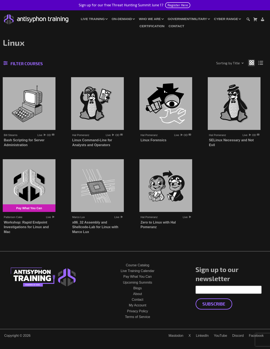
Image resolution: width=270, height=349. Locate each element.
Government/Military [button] (187, 19)
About (137, 294)
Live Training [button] (93, 19)
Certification (151, 26)
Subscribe (213, 303)
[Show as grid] (251, 62)
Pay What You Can (137, 276)
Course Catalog (137, 265)
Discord (238, 335)
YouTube (220, 335)
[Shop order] (220, 63)
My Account (137, 305)
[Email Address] (229, 290)
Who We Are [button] (150, 19)
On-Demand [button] (122, 19)
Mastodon (176, 335)
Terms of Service (137, 317)
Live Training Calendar (137, 271)
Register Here (177, 5)
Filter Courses (23, 63)
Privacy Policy (137, 311)
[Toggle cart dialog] (255, 19)
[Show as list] (261, 62)
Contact (176, 26)
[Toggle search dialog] (248, 19)
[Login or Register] (262, 19)
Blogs (137, 288)
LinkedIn (202, 335)
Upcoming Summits (137, 282)
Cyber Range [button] (226, 19)
